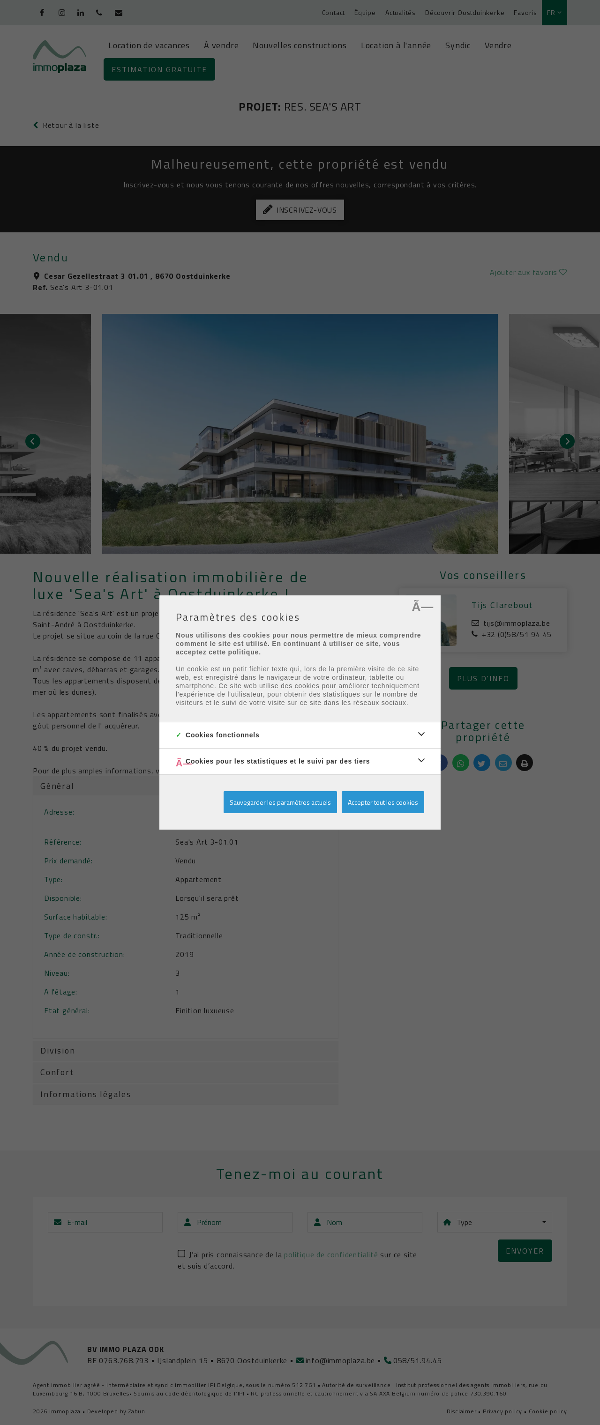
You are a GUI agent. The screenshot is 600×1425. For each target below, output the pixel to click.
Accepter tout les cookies (383, 802)
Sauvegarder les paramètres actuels (280, 802)
